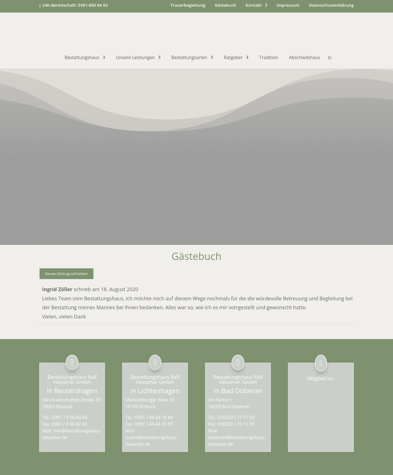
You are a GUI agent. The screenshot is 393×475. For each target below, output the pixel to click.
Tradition (268, 57)
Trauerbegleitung (188, 5)
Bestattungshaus (82, 57)
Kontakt (254, 5)
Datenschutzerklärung (331, 5)
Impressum (288, 5)
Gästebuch (225, 5)
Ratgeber (233, 57)
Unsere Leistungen (135, 57)
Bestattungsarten (189, 57)
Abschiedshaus (304, 57)
